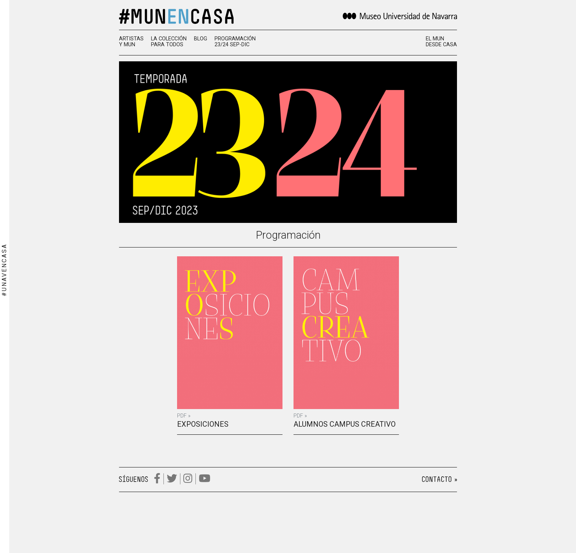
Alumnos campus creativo (345, 424)
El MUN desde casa (441, 42)
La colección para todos (169, 42)
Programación (288, 235)
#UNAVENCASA (4, 269)
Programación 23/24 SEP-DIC (235, 42)
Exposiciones (202, 424)
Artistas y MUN (131, 42)
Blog (200, 39)
